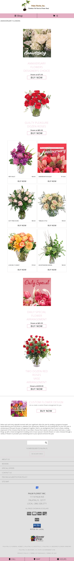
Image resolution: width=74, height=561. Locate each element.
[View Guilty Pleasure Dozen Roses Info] (37, 102)
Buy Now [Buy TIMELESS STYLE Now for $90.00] (52, 225)
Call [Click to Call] (12, 559)
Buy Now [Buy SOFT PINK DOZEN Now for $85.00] (22, 225)
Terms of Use (51, 553)
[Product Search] (37, 442)
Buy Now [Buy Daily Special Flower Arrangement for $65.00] (37, 326)
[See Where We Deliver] (37, 454)
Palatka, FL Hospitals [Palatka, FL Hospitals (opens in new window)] (33, 546)
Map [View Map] (37, 559)
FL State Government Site (45, 550)
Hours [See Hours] (61, 559)
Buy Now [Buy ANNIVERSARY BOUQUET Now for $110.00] (52, 181)
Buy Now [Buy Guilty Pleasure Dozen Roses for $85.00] (37, 133)
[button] (37, 526)
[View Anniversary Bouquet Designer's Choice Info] (52, 158)
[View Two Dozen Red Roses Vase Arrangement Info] (37, 351)
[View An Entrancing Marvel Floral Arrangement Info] (52, 246)
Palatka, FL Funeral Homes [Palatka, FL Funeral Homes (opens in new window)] (13, 546)
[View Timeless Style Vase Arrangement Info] (52, 202)
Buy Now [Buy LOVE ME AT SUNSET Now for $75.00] (22, 269)
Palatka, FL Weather (26, 550)
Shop (18, 15)
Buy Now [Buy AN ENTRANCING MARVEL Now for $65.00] (52, 269)
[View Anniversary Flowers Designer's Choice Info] (37, 43)
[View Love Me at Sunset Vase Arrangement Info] (22, 246)
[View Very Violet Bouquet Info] (22, 158)
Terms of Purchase (37, 553)
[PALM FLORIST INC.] (37, 10)
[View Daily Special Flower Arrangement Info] (37, 292)
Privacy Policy (23, 553)
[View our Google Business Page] (37, 488)
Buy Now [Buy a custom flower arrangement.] (46, 410)
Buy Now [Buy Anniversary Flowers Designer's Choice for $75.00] (37, 77)
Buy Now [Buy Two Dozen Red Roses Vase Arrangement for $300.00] (37, 389)
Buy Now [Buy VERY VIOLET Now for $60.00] (22, 181)
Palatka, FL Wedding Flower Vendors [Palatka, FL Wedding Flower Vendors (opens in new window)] (57, 546)
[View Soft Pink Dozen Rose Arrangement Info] (22, 202)
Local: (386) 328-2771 (37, 503)
